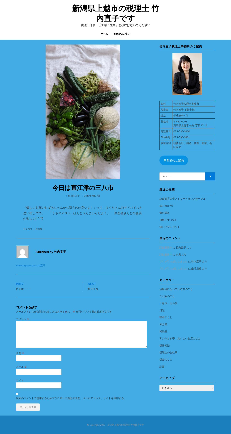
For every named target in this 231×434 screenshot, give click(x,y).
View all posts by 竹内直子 (30, 265)
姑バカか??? (166, 205)
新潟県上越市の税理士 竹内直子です (125, 424)
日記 (162, 310)
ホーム (104, 34)
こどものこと (167, 296)
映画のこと (165, 317)
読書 (162, 366)
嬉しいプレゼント (169, 226)
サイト (20, 380)
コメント (22, 319)
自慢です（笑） (168, 219)
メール (21, 366)
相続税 (163, 331)
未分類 (39, 229)
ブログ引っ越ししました (173, 261)
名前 (20, 353)
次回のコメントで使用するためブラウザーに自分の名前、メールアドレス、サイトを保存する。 (71, 398)
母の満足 (164, 212)
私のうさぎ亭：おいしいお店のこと (180, 338)
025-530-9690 (181, 131)
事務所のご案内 (121, 34)
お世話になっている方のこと (176, 289)
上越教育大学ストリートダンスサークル (182, 198)
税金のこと (165, 359)
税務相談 (164, 345)
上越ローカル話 (168, 303)
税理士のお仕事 (168, 352)
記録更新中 (165, 247)
